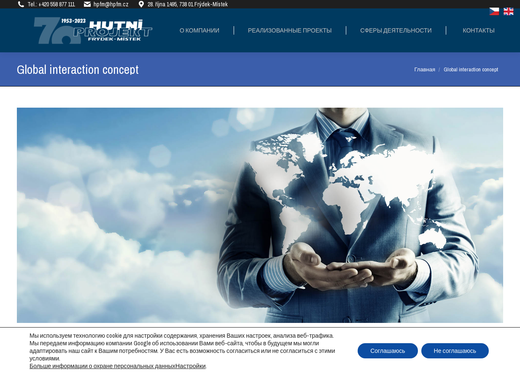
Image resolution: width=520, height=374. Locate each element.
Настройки (190, 366)
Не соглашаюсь (455, 351)
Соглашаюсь (387, 351)
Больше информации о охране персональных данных (102, 366)
